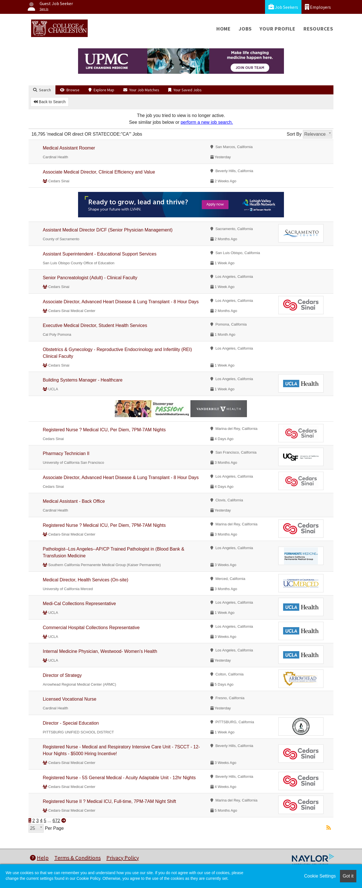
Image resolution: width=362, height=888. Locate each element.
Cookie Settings (320, 876)
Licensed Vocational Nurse (69, 699)
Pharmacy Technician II (66, 453)
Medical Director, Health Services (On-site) (85, 579)
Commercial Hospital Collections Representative (91, 627)
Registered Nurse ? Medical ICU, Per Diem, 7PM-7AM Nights (104, 429)
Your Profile (278, 28)
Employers (318, 6)
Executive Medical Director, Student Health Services (95, 325)
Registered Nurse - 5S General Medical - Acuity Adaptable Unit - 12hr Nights (119, 777)
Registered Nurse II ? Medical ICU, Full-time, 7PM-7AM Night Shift (109, 801)
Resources (318, 28)
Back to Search (50, 101)
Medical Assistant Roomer (69, 148)
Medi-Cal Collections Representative (79, 603)
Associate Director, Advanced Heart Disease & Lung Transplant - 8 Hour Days (121, 301)
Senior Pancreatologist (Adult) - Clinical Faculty (90, 277)
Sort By (294, 134)
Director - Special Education (71, 723)
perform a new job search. (207, 122)
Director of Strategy (62, 675)
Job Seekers (283, 6)
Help (39, 857)
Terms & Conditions (77, 857)
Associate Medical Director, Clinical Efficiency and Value (99, 172)
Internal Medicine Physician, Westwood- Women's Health (100, 651)
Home (223, 28)
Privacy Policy (122, 857)
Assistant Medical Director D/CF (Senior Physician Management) (108, 230)
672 (56, 820)
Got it (348, 876)
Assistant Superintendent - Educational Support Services (99, 254)
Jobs (245, 28)
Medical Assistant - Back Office (74, 501)
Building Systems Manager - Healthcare (82, 380)
